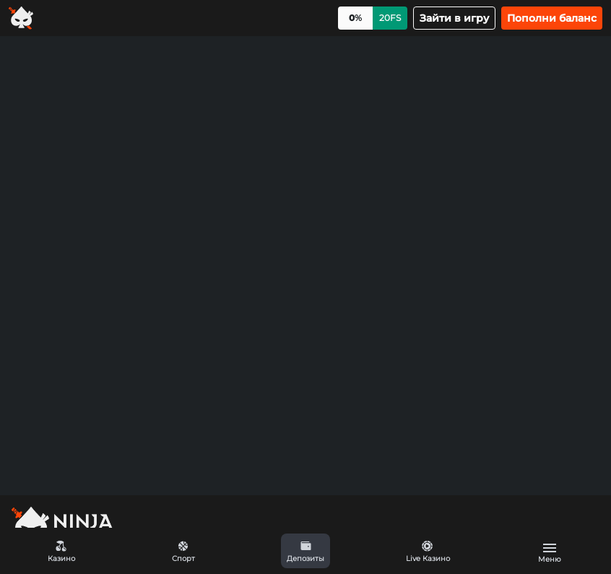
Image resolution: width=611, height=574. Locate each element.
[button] (305, 551)
